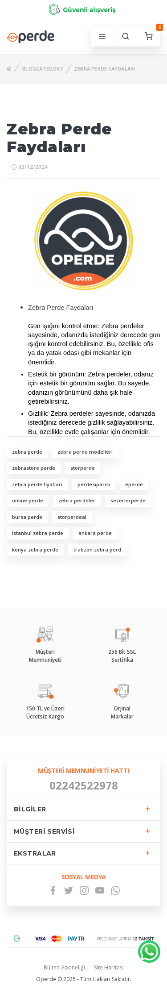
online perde (27, 500)
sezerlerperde (128, 500)
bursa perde (27, 517)
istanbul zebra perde (37, 533)
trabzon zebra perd (97, 549)
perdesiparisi (93, 484)
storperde (82, 467)
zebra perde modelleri (85, 451)
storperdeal (71, 517)
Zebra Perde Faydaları (104, 68)
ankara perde (95, 533)
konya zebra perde (35, 549)
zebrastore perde (33, 467)
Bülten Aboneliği (64, 967)
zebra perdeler (76, 500)
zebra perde (27, 451)
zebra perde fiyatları (37, 484)
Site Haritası (109, 967)
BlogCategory (42, 68)
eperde (134, 484)
